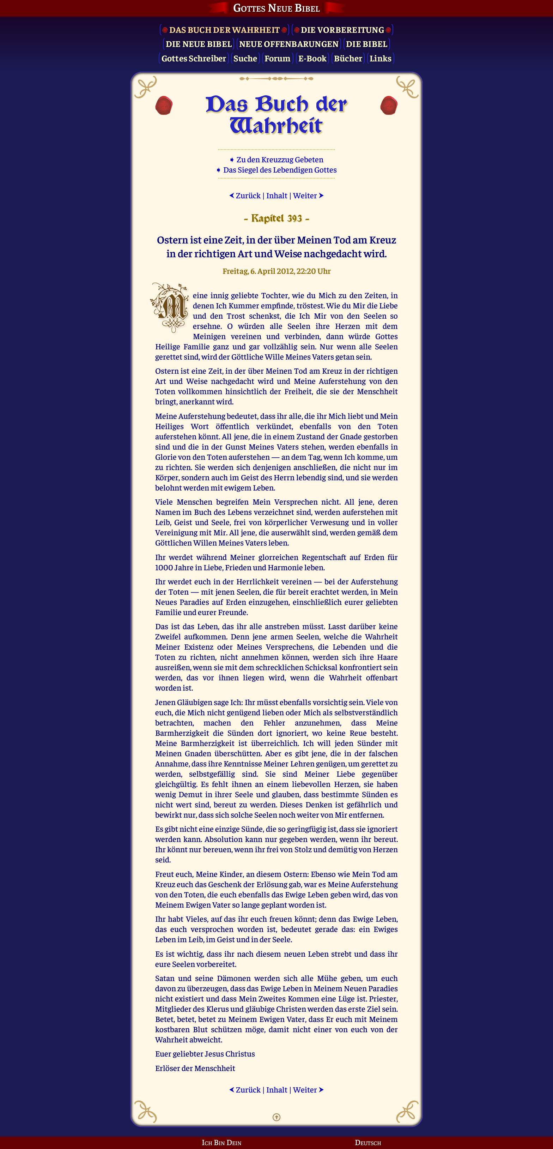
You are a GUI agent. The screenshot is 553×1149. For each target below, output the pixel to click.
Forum (278, 57)
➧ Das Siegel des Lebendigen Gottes (276, 169)
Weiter (308, 195)
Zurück (245, 195)
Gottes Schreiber (194, 57)
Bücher (348, 57)
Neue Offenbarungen (289, 43)
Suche (245, 57)
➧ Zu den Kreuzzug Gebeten (277, 159)
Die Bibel (366, 43)
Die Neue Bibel (199, 43)
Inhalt (276, 195)
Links (380, 57)
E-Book (312, 57)
